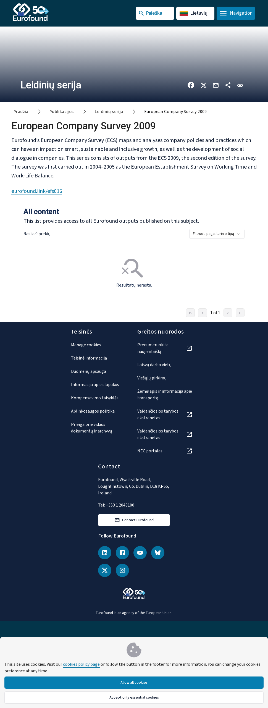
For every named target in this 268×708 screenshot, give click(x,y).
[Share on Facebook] (191, 85)
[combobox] (217, 234)
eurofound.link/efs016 (36, 191)
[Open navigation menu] (236, 13)
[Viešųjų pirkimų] (165, 378)
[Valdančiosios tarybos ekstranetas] (165, 414)
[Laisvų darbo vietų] (165, 364)
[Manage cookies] (98, 344)
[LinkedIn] (104, 552)
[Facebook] (122, 552)
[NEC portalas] (165, 451)
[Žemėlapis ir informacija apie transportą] (165, 394)
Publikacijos (61, 112)
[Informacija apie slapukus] (98, 384)
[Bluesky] (157, 552)
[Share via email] (215, 85)
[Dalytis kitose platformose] (228, 85)
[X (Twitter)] (104, 570)
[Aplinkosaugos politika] (98, 411)
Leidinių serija (109, 112)
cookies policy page (81, 664)
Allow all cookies (134, 682)
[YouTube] (140, 552)
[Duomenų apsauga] (98, 371)
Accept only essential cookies (134, 697)
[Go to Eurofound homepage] (37, 12)
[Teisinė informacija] (98, 358)
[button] (240, 85)
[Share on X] (203, 85)
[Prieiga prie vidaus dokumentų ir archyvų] (98, 428)
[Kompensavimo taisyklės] (98, 398)
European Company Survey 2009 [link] (175, 112)
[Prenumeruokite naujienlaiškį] (165, 348)
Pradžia (21, 112)
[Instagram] (122, 570)
